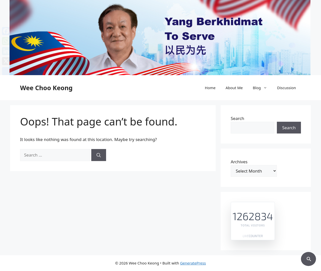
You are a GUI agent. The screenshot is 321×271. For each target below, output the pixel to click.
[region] (160, 37)
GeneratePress (193, 262)
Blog (262, 87)
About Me (234, 87)
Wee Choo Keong (46, 87)
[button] (308, 258)
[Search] (98, 155)
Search (237, 118)
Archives (239, 162)
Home (210, 87)
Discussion (286, 87)
